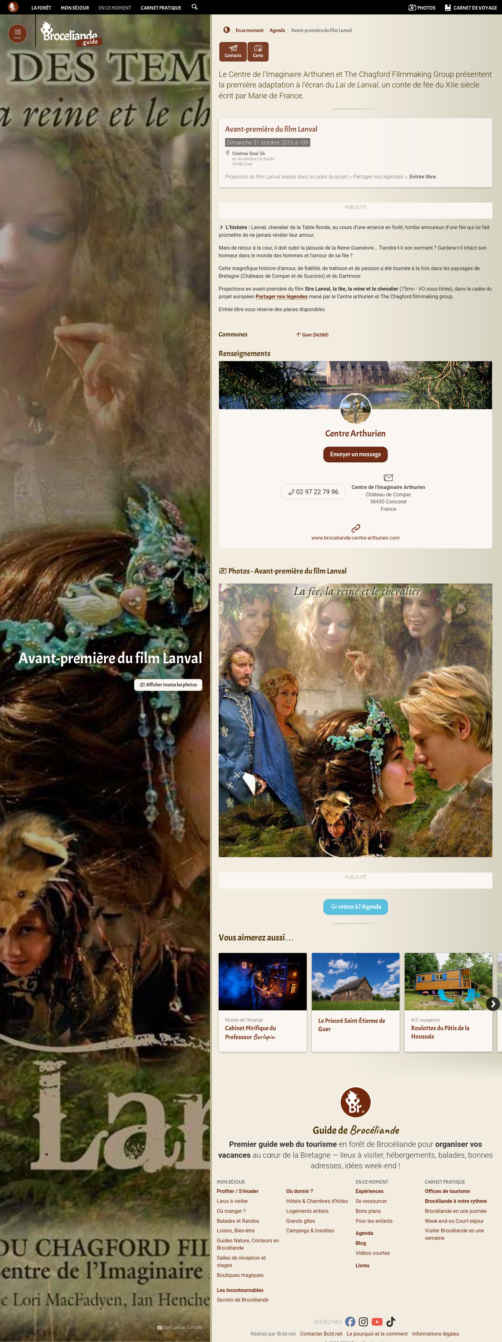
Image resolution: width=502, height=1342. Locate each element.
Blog (361, 1243)
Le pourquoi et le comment (377, 1334)
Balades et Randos (238, 1221)
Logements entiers (307, 1211)
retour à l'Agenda (355, 907)
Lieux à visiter (232, 1201)
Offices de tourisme (447, 1191)
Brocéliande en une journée (455, 1211)
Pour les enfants (374, 1221)
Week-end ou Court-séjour (454, 1221)
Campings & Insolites (310, 1231)
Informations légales (435, 1334)
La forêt (41, 8)
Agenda (364, 1233)
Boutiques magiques (240, 1275)
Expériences (370, 1191)
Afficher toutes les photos (165, 685)
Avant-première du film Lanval (271, 129)
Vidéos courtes (373, 1253)
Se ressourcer (371, 1201)
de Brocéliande (242, 1300)
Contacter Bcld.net (321, 1334)
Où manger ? (231, 1211)
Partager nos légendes (282, 297)
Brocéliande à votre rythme (456, 1201)
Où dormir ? (299, 1191)
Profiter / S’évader (237, 1191)
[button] (194, 7)
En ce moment (115, 8)
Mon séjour (75, 8)
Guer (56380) (312, 335)
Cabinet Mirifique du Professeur (250, 1032)
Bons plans (368, 1211)
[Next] (493, 1004)
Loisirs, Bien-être (236, 1231)
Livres (363, 1266)
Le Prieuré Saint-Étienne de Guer (351, 1025)
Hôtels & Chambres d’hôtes (317, 1201)
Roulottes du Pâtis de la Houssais (440, 1032)
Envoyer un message (355, 454)
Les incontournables (240, 1290)
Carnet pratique (161, 8)
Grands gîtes (300, 1221)
